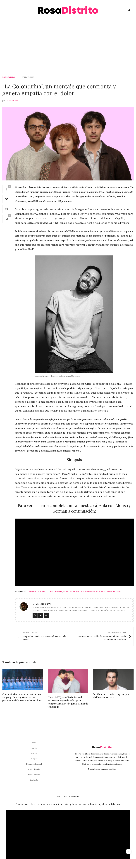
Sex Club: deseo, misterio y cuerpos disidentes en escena (111, 696)
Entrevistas (8, 77)
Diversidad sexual (34, 764)
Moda (34, 748)
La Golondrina (87, 592)
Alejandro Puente (35, 592)
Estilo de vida (34, 769)
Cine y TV (34, 758)
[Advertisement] (68, 43)
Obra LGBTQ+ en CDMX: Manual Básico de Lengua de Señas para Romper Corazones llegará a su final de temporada (68, 702)
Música (34, 753)
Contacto (34, 780)
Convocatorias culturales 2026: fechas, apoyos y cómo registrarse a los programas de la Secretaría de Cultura (22, 697)
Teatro (117, 592)
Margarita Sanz (104, 592)
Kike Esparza (11, 101)
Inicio (33, 743)
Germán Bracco (71, 592)
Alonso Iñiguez (54, 592)
